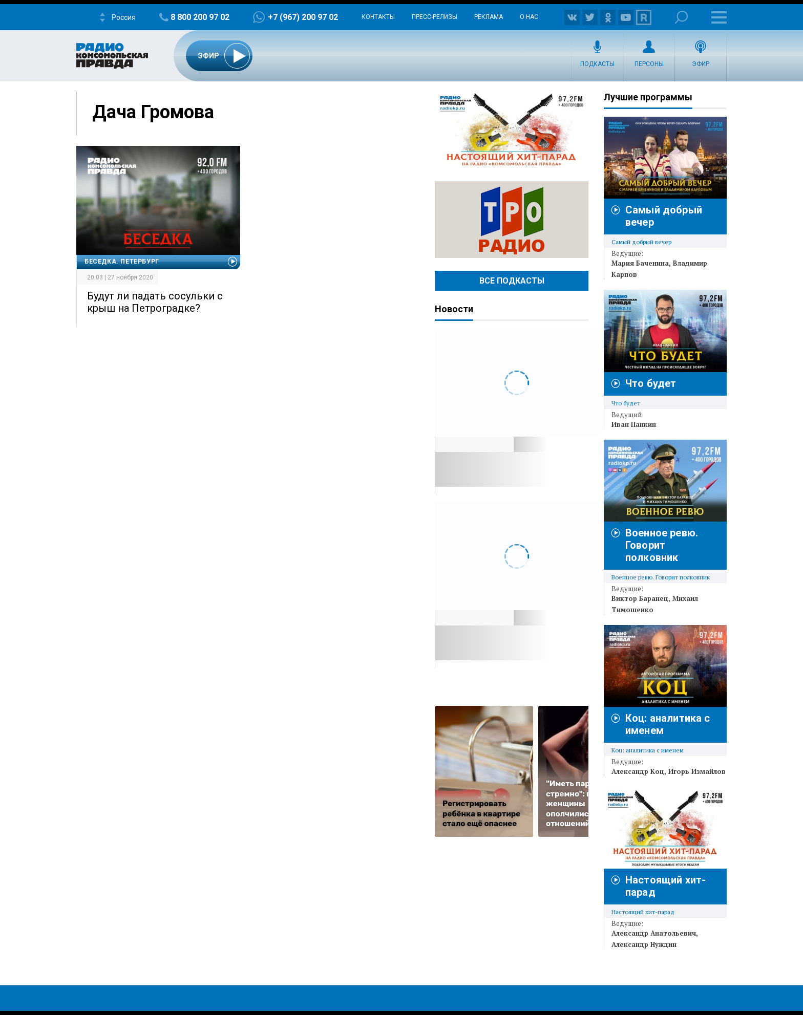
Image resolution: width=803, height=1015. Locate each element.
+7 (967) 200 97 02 (303, 17)
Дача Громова (153, 112)
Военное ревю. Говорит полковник (661, 545)
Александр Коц (637, 771)
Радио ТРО (511, 219)
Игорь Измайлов (697, 771)
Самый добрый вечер (641, 242)
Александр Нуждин (644, 944)
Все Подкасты (511, 281)
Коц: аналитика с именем (647, 750)
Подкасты (597, 64)
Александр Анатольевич (653, 933)
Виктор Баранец (639, 598)
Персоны (649, 64)
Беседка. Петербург (121, 261)
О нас (529, 16)
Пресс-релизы (434, 16)
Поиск (681, 17)
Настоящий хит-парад (511, 130)
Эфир (700, 64)
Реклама (488, 16)
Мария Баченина (640, 263)
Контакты (378, 16)
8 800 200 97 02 (200, 17)
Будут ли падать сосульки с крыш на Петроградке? (155, 302)
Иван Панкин (633, 424)
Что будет (650, 383)
